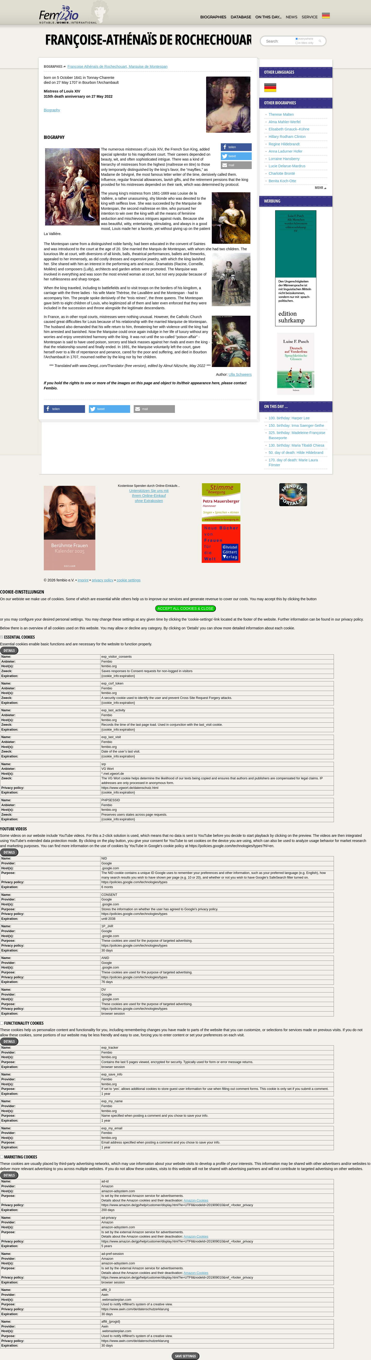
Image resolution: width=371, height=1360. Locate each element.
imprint (83, 580)
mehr (319, 187)
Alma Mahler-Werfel (284, 122)
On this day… (268, 17)
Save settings (185, 1356)
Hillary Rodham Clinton (287, 137)
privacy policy (102, 580)
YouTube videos (13, 829)
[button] (236, 147)
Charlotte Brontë (282, 173)
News (291, 17)
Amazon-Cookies (196, 1200)
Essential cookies (17, 637)
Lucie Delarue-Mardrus (287, 166)
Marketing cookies (18, 1157)
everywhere (304, 38)
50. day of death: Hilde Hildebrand (296, 452)
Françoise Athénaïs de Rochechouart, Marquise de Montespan (117, 66)
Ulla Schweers (240, 374)
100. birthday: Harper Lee (289, 418)
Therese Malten (281, 114)
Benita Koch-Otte (282, 181)
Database (241, 17)
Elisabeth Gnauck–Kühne (289, 129)
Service (309, 17)
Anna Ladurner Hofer (285, 151)
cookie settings (129, 580)
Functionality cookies (22, 1023)
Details (9, 650)
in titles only (305, 42)
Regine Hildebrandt (284, 144)
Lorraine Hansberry (284, 159)
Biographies (213, 17)
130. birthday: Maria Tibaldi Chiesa (296, 445)
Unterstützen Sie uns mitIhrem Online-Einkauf (149, 496)
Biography (52, 110)
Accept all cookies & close (185, 608)
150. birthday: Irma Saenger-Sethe (296, 425)
